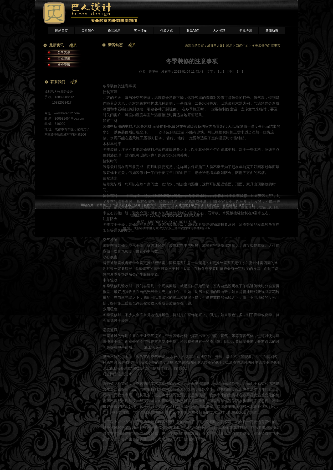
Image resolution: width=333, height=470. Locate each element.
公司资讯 (64, 52)
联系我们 (193, 31)
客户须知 (140, 31)
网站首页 (61, 31)
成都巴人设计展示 (219, 45)
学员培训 (245, 31)
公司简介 (87, 31)
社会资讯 (64, 65)
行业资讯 (64, 58)
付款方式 (166, 31)
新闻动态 (271, 31)
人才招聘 (219, 31)
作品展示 (114, 31)
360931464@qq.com (69, 118)
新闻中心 (242, 45)
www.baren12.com (67, 113)
